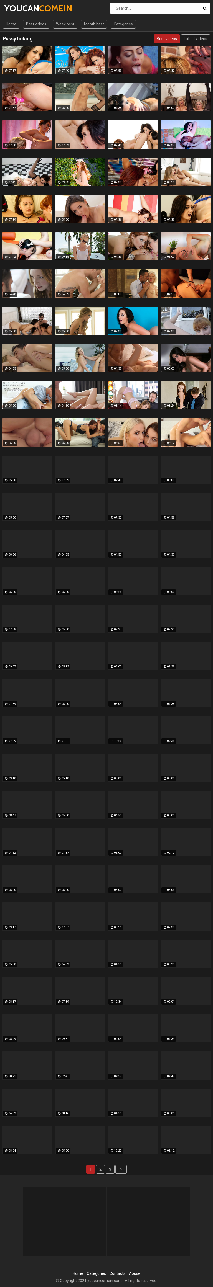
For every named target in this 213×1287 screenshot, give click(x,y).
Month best (94, 24)
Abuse (134, 1273)
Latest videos (195, 39)
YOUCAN (18, 8)
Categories (123, 24)
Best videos (36, 24)
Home (11, 24)
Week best (65, 24)
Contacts (117, 1273)
